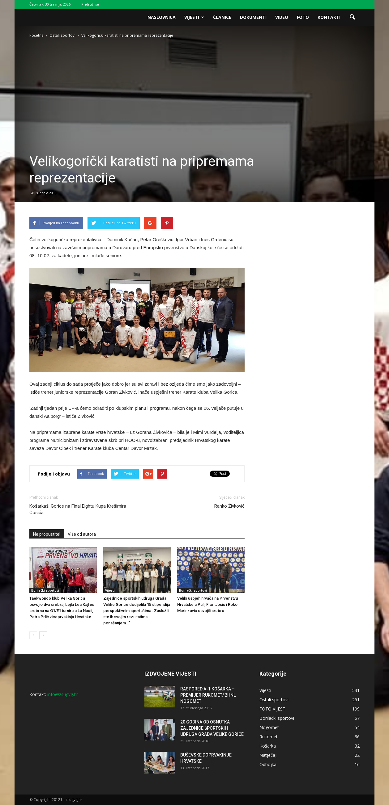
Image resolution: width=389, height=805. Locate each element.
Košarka (267, 746)
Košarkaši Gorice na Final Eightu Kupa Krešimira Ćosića (77, 509)
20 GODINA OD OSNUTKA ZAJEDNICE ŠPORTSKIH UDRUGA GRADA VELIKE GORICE (212, 728)
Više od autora (82, 534)
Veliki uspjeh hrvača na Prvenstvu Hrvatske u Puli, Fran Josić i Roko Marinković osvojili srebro (207, 604)
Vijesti (194, 17)
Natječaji (268, 755)
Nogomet (269, 727)
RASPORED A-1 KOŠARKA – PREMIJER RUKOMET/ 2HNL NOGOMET (208, 695)
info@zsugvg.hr (62, 694)
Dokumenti (253, 17)
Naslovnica (161, 17)
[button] (352, 17)
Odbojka (267, 764)
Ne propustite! (46, 534)
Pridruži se (90, 4)
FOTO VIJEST (272, 709)
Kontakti (329, 17)
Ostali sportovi (274, 699)
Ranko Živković (229, 506)
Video (281, 17)
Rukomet (268, 737)
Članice (222, 17)
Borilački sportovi (45, 590)
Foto (303, 17)
